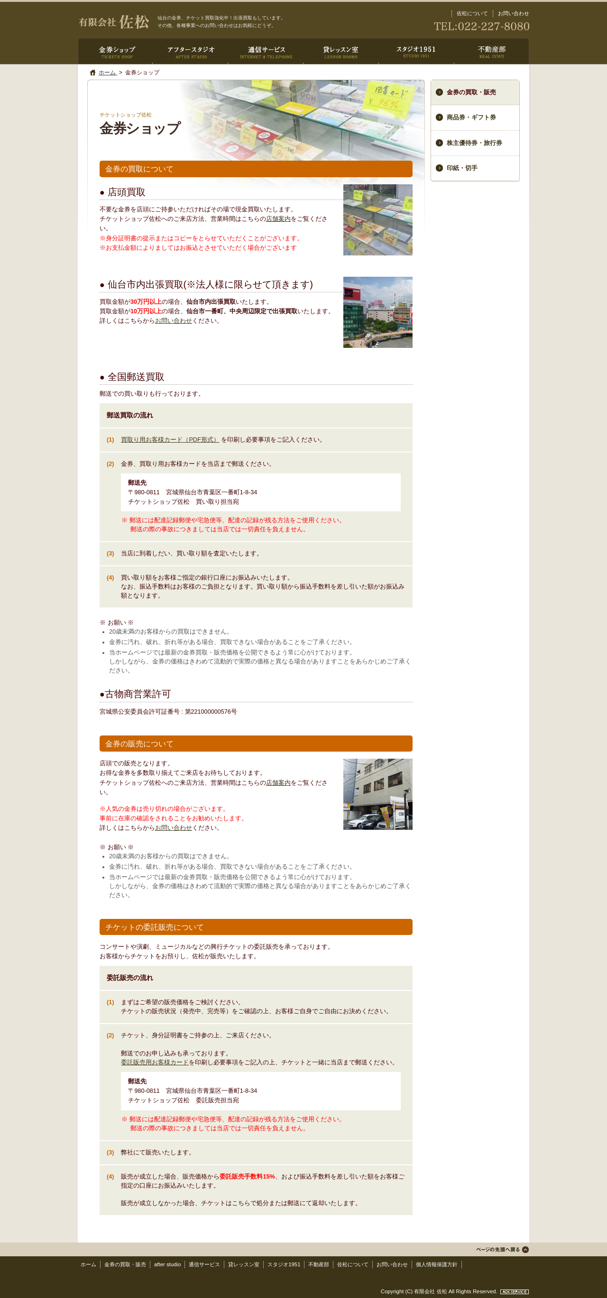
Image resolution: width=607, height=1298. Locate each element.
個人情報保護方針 (437, 1264)
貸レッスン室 (243, 1264)
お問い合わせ (513, 13)
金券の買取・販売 (125, 1264)
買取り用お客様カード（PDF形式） (170, 439)
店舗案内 (278, 219)
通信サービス (204, 1264)
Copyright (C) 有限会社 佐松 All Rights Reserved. (440, 1291)
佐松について (472, 13)
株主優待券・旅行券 (474, 143)
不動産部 (318, 1264)
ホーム (108, 72)
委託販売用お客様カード (155, 1062)
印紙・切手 (462, 168)
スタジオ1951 (283, 1264)
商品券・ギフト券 (471, 117)
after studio (167, 1264)
